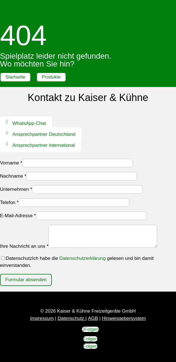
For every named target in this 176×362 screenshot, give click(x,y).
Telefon (9, 202)
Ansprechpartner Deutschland (43, 134)
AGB (93, 318)
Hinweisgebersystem (124, 318)
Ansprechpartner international (43, 145)
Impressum (42, 318)
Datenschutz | (72, 318)
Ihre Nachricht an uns (24, 246)
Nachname (13, 176)
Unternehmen (16, 189)
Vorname (11, 163)
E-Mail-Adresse (18, 215)
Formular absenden (26, 279)
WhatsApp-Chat (29, 123)
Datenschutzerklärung (82, 258)
